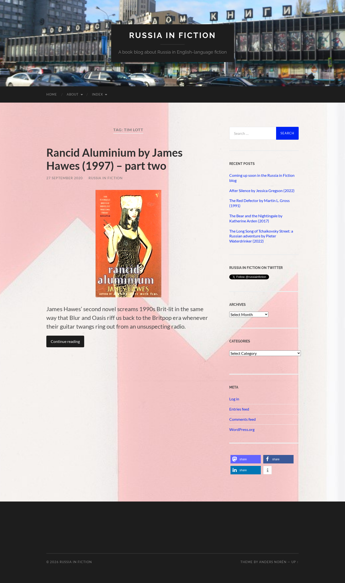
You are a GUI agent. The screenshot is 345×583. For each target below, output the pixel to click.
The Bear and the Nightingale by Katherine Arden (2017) (255, 218)
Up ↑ (295, 562)
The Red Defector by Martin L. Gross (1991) (259, 203)
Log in (234, 399)
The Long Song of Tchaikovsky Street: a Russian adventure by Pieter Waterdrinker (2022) (261, 236)
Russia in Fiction (106, 178)
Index (97, 94)
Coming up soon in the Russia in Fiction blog (262, 178)
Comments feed (242, 419)
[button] (245, 459)
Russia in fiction (172, 35)
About (73, 94)
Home (51, 94)
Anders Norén (273, 562)
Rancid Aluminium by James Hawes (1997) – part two (114, 159)
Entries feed (239, 409)
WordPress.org (242, 429)
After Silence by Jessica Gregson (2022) (262, 190)
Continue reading (65, 341)
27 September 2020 (64, 178)
